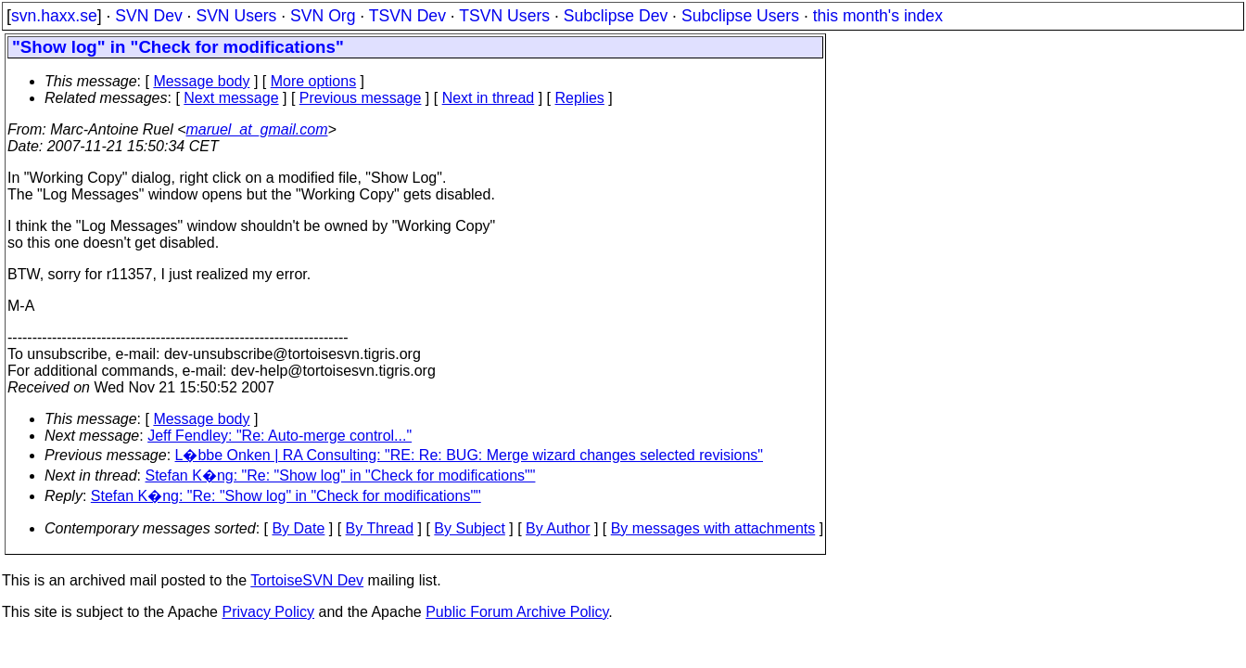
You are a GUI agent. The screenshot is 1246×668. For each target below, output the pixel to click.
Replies (579, 98)
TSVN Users (504, 15)
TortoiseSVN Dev (306, 580)
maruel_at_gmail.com (257, 129)
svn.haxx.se (54, 15)
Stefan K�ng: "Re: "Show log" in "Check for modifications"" (341, 475)
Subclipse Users (740, 15)
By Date (298, 528)
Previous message (360, 98)
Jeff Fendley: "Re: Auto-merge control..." (279, 435)
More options (314, 81)
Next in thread (488, 98)
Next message (231, 98)
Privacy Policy (268, 612)
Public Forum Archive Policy (517, 612)
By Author (558, 528)
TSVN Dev (407, 15)
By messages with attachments (713, 528)
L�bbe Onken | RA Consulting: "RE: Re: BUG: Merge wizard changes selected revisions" (469, 455)
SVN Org (322, 15)
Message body (201, 81)
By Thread (380, 528)
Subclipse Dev (616, 15)
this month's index (878, 15)
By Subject (469, 528)
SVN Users (236, 15)
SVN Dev (148, 15)
